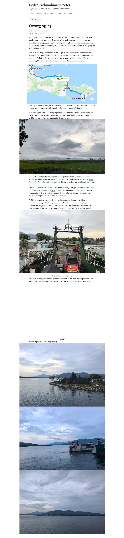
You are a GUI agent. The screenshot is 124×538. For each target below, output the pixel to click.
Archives (38, 13)
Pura (53, 190)
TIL (65, 13)
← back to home (35, 19)
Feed (60, 13)
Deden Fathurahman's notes (49, 5)
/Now (46, 13)
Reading (53, 13)
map (46, 182)
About (71, 13)
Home (31, 13)
